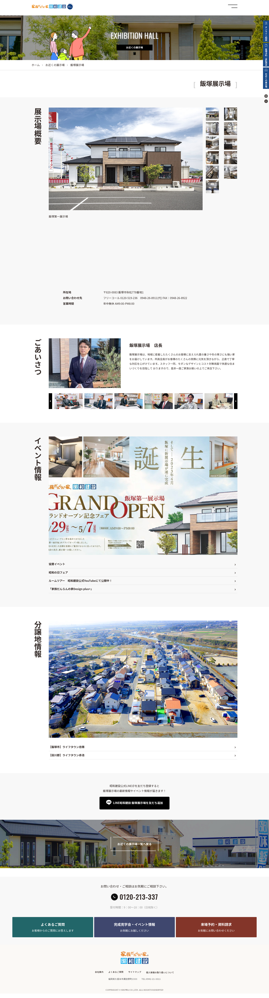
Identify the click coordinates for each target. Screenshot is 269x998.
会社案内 (99, 977)
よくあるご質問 (115, 977)
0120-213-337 (139, 899)
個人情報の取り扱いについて (160, 977)
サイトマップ (134, 977)
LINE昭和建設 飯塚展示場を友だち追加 (137, 803)
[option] (69, 401)
